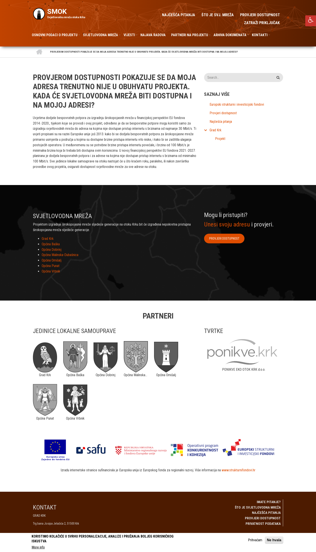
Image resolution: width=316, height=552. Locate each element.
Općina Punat (50, 266)
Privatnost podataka (263, 524)
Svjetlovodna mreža (100, 35)
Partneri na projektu (189, 35)
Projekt (220, 139)
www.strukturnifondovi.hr (238, 470)
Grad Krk (215, 130)
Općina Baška (51, 244)
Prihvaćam (255, 540)
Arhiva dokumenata (230, 35)
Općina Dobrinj (51, 250)
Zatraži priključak (262, 23)
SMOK (57, 11)
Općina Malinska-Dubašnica (60, 255)
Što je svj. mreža (217, 15)
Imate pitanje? (269, 502)
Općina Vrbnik (51, 271)
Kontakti (260, 35)
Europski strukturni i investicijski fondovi (237, 104)
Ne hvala (274, 540)
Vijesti (129, 35)
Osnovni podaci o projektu (54, 35)
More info (38, 547)
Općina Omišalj (51, 260)
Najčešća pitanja (178, 15)
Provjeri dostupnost (260, 15)
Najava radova (153, 35)
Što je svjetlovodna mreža (258, 507)
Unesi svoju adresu (227, 224)
